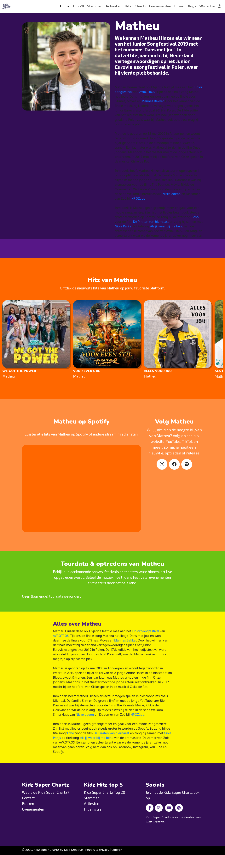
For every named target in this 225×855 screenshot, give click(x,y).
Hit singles (92, 809)
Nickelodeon (172, 194)
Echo (195, 217)
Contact (28, 798)
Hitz (128, 6)
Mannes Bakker (152, 101)
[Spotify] (186, 464)
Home (64, 6)
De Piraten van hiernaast (151, 221)
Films (178, 6)
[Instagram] (162, 464)
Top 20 (78, 6)
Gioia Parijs (123, 226)
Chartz (140, 6)
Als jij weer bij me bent (166, 226)
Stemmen (94, 6)
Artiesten (114, 6)
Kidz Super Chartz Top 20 (104, 792)
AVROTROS (147, 92)
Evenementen (160, 6)
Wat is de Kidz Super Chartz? (45, 792)
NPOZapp (138, 198)
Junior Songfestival (145, 631)
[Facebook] (174, 464)
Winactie (207, 6)
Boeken (28, 803)
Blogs (191, 6)
